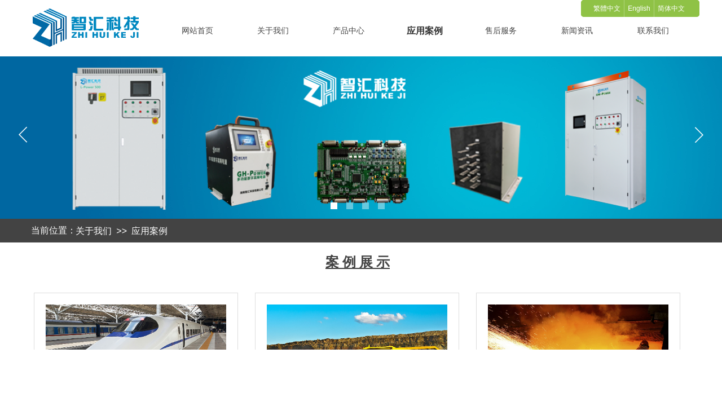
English (639, 8)
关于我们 (94, 231)
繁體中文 (606, 8)
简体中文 (671, 8)
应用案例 (149, 231)
